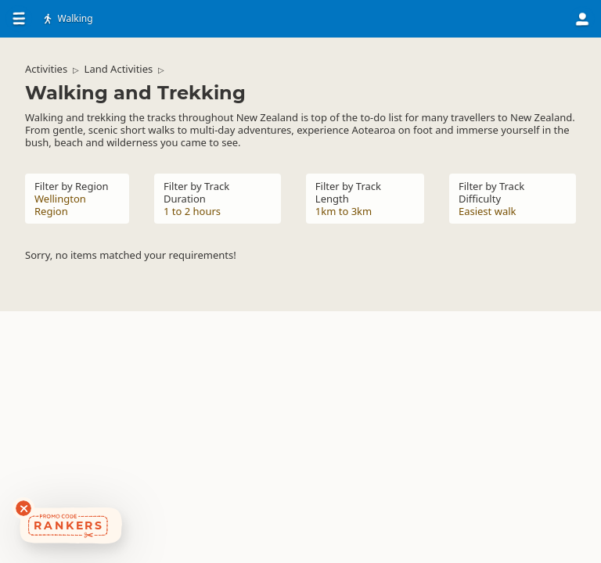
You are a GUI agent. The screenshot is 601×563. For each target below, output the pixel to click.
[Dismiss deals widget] (23, 508)
